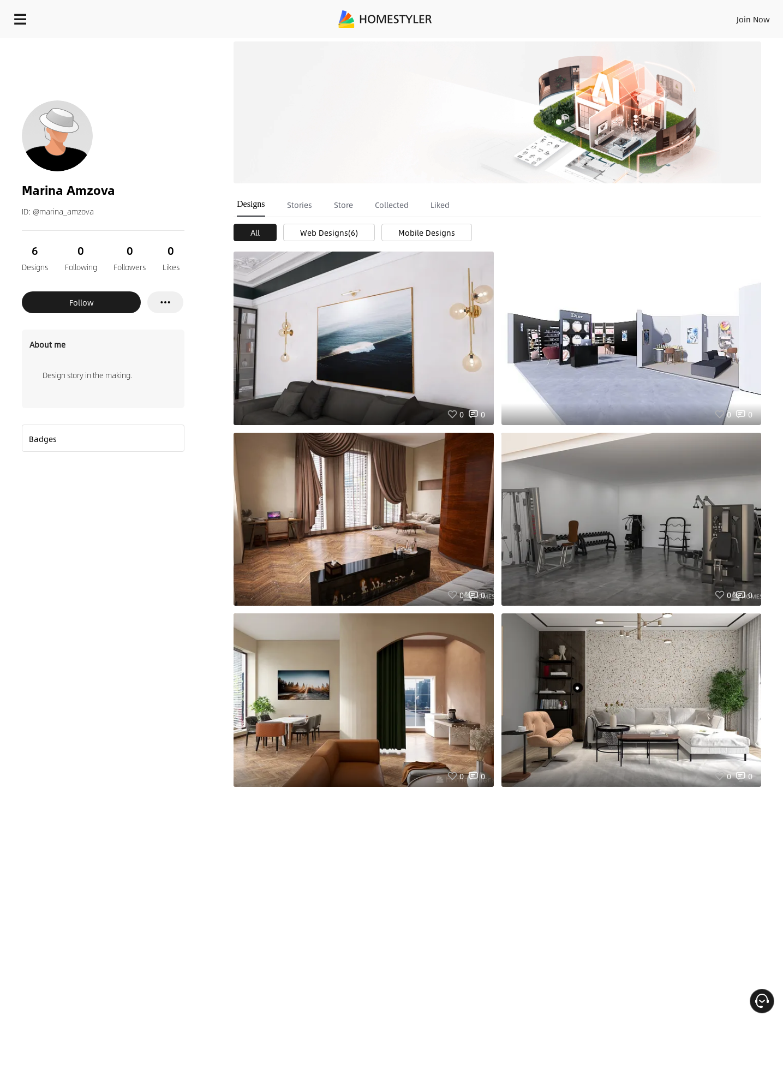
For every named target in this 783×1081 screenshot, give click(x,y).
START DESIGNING (729, 16)
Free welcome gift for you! (556, 45)
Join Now (621, 16)
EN (659, 16)
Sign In (581, 16)
